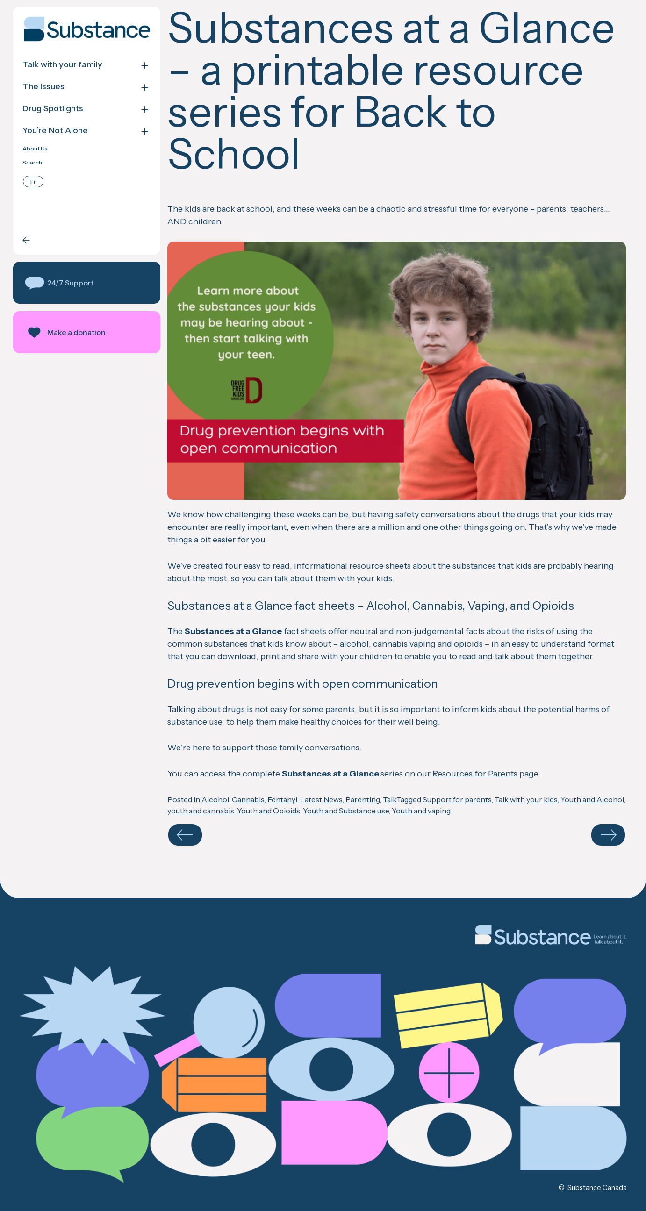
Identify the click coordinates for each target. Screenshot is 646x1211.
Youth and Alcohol (592, 799)
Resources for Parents (474, 774)
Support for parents (457, 799)
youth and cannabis (200, 810)
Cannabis (248, 799)
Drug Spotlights (52, 109)
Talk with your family (62, 65)
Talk (389, 799)
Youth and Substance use (346, 810)
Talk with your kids (526, 799)
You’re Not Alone (55, 130)
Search (32, 162)
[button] (86, 283)
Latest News (321, 799)
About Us (35, 148)
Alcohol (215, 799)
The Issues (43, 87)
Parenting (362, 799)
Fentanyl (282, 799)
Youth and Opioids (268, 810)
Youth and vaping (421, 810)
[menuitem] (33, 181)
